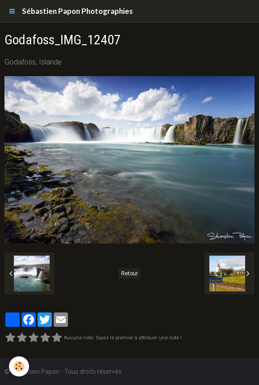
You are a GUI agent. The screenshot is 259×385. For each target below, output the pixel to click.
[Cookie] (19, 366)
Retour (129, 273)
